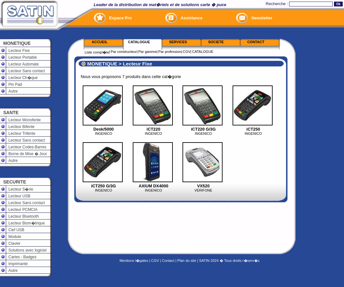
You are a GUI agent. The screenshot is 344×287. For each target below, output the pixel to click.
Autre (13, 91)
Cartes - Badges (22, 257)
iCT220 (153, 129)
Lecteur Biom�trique (26, 223)
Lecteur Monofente (24, 120)
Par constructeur (124, 52)
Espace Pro (120, 17)
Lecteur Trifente (21, 133)
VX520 (203, 185)
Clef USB (16, 230)
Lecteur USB (19, 196)
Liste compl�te (97, 52)
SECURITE (14, 181)
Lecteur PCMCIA (22, 209)
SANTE (10, 112)
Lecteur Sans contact (26, 71)
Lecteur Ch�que (23, 77)
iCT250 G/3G (103, 185)
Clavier (14, 243)
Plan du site (186, 260)
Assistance (192, 17)
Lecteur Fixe (19, 50)
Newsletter (261, 17)
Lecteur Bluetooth (23, 216)
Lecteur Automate (23, 64)
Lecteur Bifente (21, 126)
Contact (168, 260)
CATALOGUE (202, 52)
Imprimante (18, 264)
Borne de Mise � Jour (27, 154)
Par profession (169, 52)
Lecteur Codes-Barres (27, 147)
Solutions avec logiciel (27, 250)
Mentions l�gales (134, 260)
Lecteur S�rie (20, 189)
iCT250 (253, 129)
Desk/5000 (103, 129)
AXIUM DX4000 (153, 185)
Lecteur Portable (22, 57)
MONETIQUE (17, 43)
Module (14, 236)
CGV (187, 52)
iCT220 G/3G (203, 129)
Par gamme (147, 52)
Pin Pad (15, 84)
